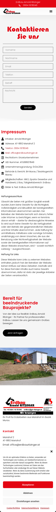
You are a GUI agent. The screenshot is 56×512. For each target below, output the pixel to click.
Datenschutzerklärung (30, 508)
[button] (51, 451)
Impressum (44, 508)
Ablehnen (28, 493)
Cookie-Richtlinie (13, 508)
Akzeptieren (28, 484)
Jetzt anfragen (15, 332)
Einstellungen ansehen (28, 501)
